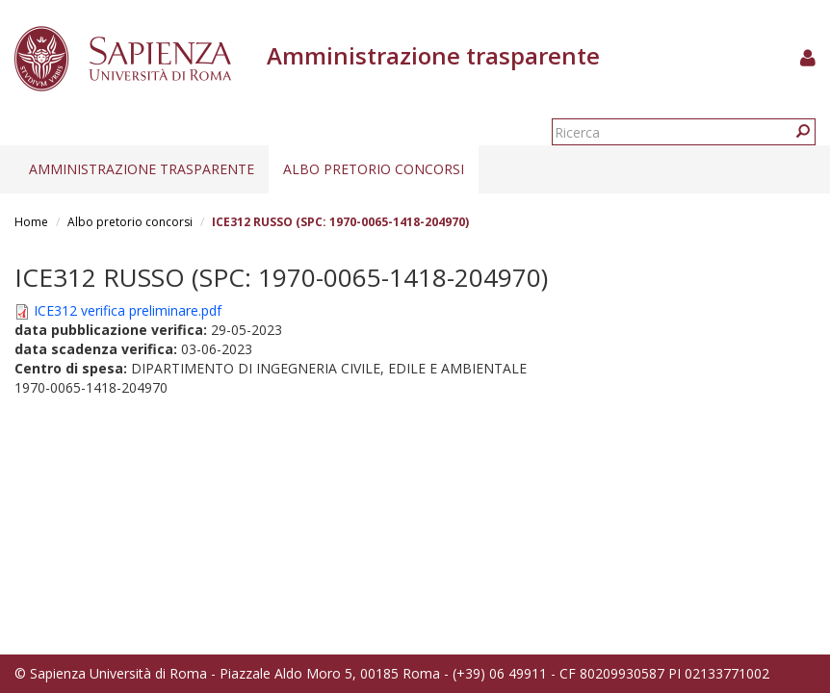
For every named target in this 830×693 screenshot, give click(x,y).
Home (31, 222)
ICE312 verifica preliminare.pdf (127, 310)
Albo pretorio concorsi (373, 169)
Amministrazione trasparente (141, 169)
